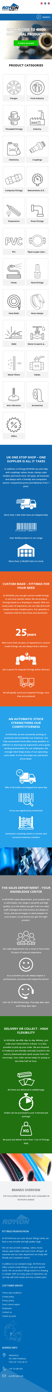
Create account (9, 1316)
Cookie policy (8, 1296)
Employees (7, 1308)
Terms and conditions (12, 1292)
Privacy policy (8, 1300)
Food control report (11, 1304)
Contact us (7, 1312)
